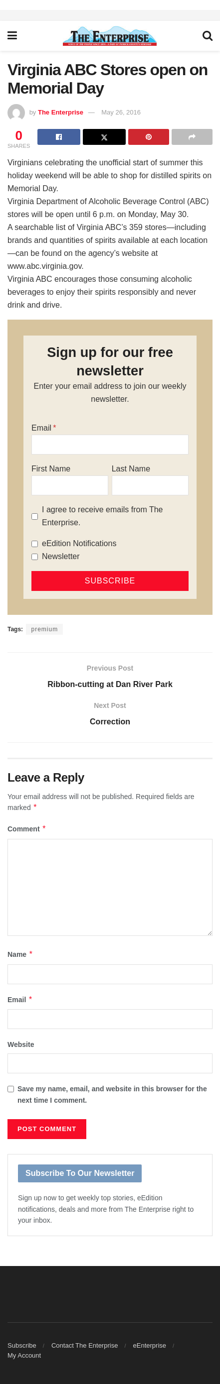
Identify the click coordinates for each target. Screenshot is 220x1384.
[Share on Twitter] (104, 137)
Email (41, 428)
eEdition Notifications (79, 543)
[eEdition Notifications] (34, 544)
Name (20, 954)
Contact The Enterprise (84, 1345)
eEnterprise (149, 1345)
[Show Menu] (12, 36)
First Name (50, 468)
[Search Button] (208, 36)
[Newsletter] (34, 557)
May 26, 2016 (121, 112)
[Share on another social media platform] (192, 137)
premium (44, 629)
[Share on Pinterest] (148, 137)
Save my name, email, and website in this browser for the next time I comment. (112, 1094)
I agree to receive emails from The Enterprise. (102, 516)
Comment (26, 828)
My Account (24, 1355)
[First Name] (69, 485)
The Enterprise (60, 112)
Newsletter (61, 556)
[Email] (110, 445)
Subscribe (21, 1345)
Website (20, 1044)
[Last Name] (150, 485)
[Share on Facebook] (58, 137)
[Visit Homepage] (110, 36)
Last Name (131, 468)
